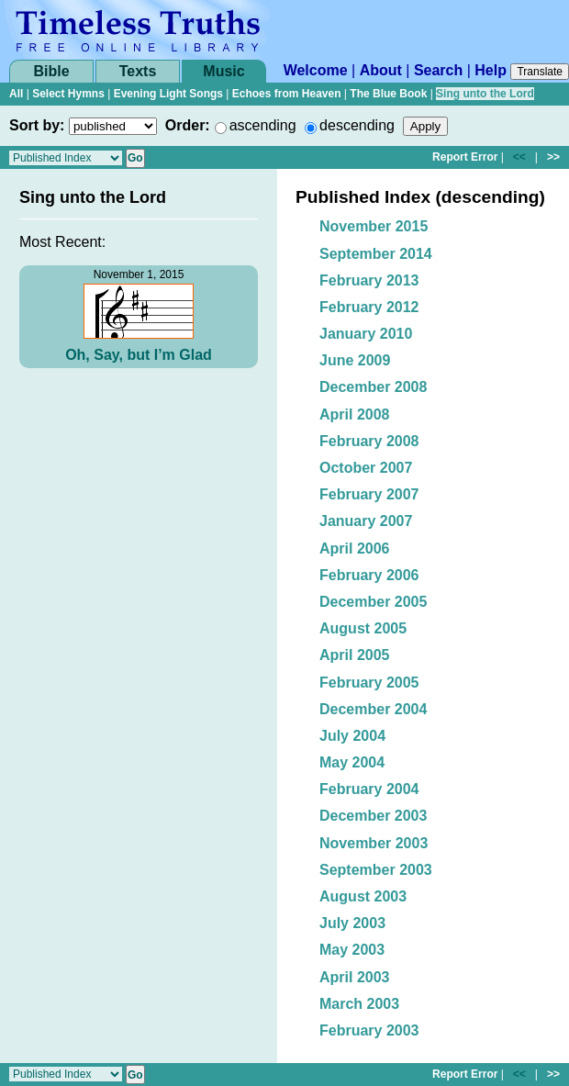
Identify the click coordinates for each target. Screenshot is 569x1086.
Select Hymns (68, 93)
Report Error (464, 157)
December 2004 (373, 709)
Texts (138, 71)
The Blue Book (388, 93)
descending (357, 125)
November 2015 (373, 226)
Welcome (316, 70)
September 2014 (375, 254)
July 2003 (352, 923)
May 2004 (352, 762)
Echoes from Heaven (286, 93)
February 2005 (369, 682)
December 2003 (373, 815)
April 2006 (354, 548)
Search (438, 70)
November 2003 (373, 843)
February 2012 (369, 307)
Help (490, 70)
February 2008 (369, 441)
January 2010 (365, 333)
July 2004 (352, 736)
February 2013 (369, 280)
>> (553, 157)
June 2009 (354, 360)
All (16, 93)
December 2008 (373, 387)
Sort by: (36, 125)
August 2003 (363, 896)
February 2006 (369, 575)
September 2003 (375, 870)
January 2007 (365, 521)
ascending (262, 125)
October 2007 (365, 468)
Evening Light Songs (168, 93)
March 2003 (359, 1004)
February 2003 (369, 1030)
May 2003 (352, 949)
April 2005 (354, 655)
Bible (51, 71)
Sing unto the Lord (485, 93)
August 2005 (363, 628)
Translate (540, 71)
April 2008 (354, 414)
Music (223, 71)
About (381, 70)
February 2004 (369, 789)
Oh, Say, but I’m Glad (138, 355)
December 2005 (373, 602)
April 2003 (354, 977)
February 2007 (369, 494)
